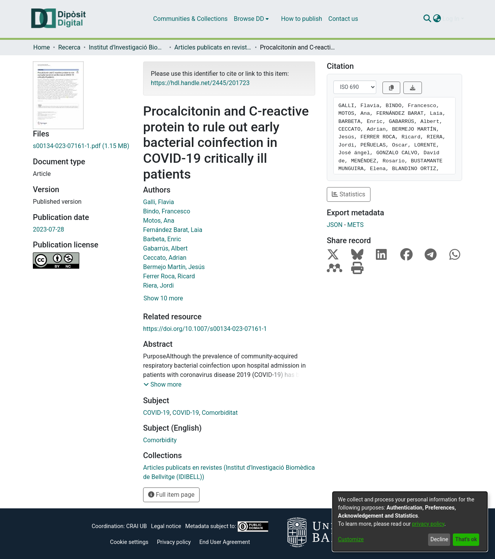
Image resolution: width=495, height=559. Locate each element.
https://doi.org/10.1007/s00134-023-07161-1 (205, 328)
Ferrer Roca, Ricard (169, 276)
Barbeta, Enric (162, 239)
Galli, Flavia (158, 202)
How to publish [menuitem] (301, 18)
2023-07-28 (48, 229)
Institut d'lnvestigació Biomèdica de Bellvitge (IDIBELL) (127, 47)
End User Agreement (224, 542)
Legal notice (166, 526)
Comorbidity (160, 440)
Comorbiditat (220, 412)
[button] (162, 385)
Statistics (348, 194)
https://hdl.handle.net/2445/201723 (200, 83)
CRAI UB (136, 526)
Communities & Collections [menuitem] (190, 18)
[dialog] (410, 521)
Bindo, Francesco (166, 211)
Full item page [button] (171, 494)
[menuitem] (251, 19)
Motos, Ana (158, 220)
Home (41, 47)
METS (355, 224)
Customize (351, 539)
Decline (439, 539)
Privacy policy (174, 542)
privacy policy (428, 524)
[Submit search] (427, 19)
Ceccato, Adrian (164, 257)
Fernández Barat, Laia (172, 229)
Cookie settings (129, 542)
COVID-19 (156, 412)
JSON (335, 224)
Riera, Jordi (158, 285)
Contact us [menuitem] (343, 18)
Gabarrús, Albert (165, 248)
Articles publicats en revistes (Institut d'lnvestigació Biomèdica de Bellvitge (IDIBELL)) (213, 47)
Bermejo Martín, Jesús (174, 267)
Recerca (69, 47)
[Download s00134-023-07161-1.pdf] (82, 146)
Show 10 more (163, 298)
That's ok (466, 539)
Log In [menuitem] (450, 18)
